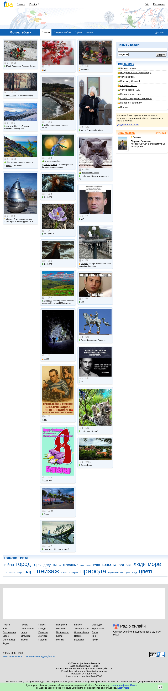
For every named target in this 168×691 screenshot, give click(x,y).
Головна (21, 4)
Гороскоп (61, 628)
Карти (59, 636)
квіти (96, 565)
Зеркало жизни (127, 68)
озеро (19, 573)
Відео (6, 636)
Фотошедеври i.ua (129, 89)
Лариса (136, 137)
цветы (147, 571)
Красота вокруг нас (129, 94)
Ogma (8, 166)
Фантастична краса (89, 173)
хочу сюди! (160, 133)
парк (29, 571)
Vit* (44, 419)
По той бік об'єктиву (130, 102)
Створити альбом (62, 32)
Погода (42, 628)
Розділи (33, 4)
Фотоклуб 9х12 (11, 126)
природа (93, 571)
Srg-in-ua (46, 301)
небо (5, 573)
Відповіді (79, 639)
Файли (24, 639)
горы (37, 564)
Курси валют (98, 628)
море (154, 564)
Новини (78, 636)
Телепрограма (82, 628)
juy (44, 69)
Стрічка (78, 32)
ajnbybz (8, 219)
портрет (73, 572)
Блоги (95, 632)
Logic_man (10, 95)
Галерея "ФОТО (127, 85)
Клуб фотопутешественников (135, 98)
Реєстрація (159, 4)
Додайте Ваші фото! (128, 124)
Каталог (78, 624)
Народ (24, 632)
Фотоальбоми (81, 632)
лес (121, 565)
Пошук (41, 624)
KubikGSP (47, 197)
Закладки (97, 624)
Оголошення (27, 628)
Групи (95, 639)
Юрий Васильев (12, 66)
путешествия (116, 572)
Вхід (147, 4)
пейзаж (48, 571)
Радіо (6, 643)
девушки (50, 565)
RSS (5, 628)
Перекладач (9, 632)
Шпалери (25, 636)
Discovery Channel (129, 81)
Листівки (43, 636)
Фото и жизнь (126, 77)
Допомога (160, 32)
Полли (45, 358)
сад (134, 572)
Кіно (94, 636)
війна (9, 564)
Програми (61, 624)
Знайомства (126, 133)
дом (60, 565)
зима (88, 565)
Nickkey (46, 125)
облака (12, 573)
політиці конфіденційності (123, 685)
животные (70, 565)
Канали (89, 32)
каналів (128, 63)
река (128, 573)
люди (139, 564)
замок (82, 565)
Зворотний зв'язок (12, 656)
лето (129, 565)
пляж (63, 572)
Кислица (83, 69)
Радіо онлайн (133, 626)
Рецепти (42, 639)
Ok (160, 686)
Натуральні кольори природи (134, 72)
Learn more (123, 688)
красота (109, 564)
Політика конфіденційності (40, 656)
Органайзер (9, 639)
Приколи (43, 632)
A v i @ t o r (48, 234)
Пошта (6, 624)
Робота (24, 624)
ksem (45, 480)
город (23, 564)
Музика (60, 639)
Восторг (123, 107)
